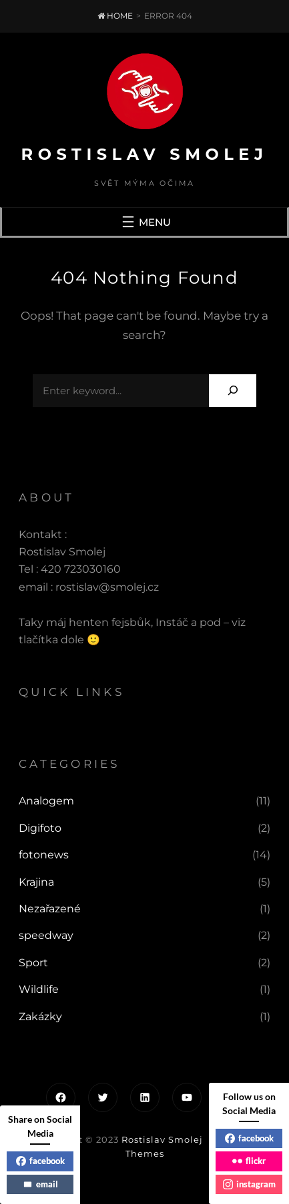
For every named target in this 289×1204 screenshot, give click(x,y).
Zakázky (40, 1016)
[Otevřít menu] (145, 222)
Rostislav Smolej (144, 154)
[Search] (232, 390)
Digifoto (40, 828)
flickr (249, 1160)
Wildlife (39, 989)
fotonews (44, 854)
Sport (33, 962)
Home (115, 16)
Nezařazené (50, 908)
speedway (46, 935)
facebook (40, 1160)
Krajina (36, 882)
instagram (249, 1184)
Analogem (46, 800)
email (40, 1184)
